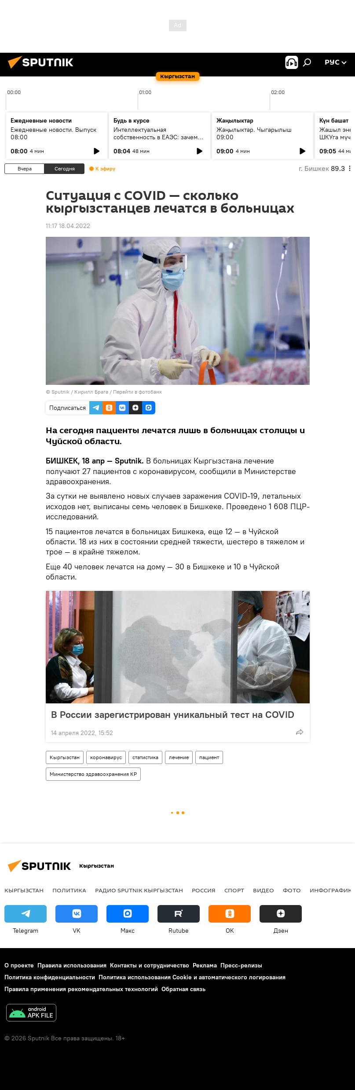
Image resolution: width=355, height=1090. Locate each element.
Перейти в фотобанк (137, 391)
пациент (209, 757)
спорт (234, 890)
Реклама (205, 965)
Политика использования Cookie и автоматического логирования (192, 977)
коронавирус (106, 757)
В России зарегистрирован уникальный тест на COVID (172, 714)
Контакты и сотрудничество (149, 965)
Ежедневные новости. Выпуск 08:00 (53, 133)
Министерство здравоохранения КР (93, 774)
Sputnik (60, 391)
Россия (204, 890)
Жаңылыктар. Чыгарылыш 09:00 (254, 133)
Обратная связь (183, 989)
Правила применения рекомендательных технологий (81, 989)
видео (263, 890)
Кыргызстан (65, 757)
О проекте (19, 965)
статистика (145, 757)
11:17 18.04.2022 (68, 226)
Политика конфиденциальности (49, 977)
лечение (179, 757)
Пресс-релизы (241, 965)
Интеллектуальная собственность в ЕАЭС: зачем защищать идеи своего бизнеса (158, 137)
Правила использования (71, 965)
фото (292, 890)
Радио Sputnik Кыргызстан (139, 890)
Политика (69, 890)
